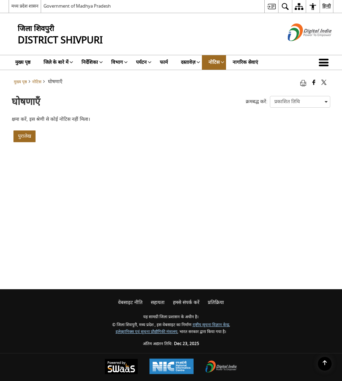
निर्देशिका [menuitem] (92, 62)
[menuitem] (271, 6)
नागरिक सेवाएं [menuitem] (245, 62)
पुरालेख (24, 136)
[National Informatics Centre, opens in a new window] (171, 367)
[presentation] (300, 102)
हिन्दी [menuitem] (326, 6)
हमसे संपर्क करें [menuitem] (186, 302)
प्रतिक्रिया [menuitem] (216, 302)
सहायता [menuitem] (158, 302)
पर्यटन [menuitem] (144, 62)
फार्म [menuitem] (164, 62)
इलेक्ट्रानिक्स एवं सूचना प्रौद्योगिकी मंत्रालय (146, 332)
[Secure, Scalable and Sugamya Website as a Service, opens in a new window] (121, 367)
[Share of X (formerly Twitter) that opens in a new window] (324, 83)
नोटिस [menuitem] (216, 62)
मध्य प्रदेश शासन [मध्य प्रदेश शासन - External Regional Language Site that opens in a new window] (24, 6)
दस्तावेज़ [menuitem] (190, 62)
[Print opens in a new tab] (303, 83)
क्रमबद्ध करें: (256, 101)
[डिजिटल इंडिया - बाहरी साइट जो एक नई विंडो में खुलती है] (301, 47)
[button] (325, 62)
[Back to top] (325, 364)
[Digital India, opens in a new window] (221, 367)
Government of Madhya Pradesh (77, 6)
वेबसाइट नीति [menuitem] (130, 302)
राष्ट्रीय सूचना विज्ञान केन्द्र (211, 325)
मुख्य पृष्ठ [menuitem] (22, 62)
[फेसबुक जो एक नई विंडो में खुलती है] (314, 83)
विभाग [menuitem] (119, 62)
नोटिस (36, 82)
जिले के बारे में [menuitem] (58, 62)
